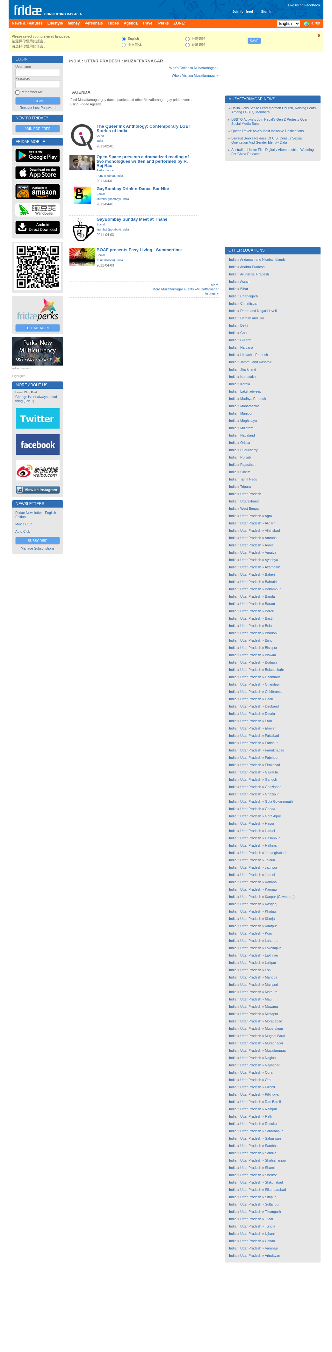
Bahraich (271, 582)
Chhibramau (274, 692)
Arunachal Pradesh (254, 274)
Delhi (244, 325)
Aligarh (270, 523)
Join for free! (242, 11)
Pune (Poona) (106, 175)
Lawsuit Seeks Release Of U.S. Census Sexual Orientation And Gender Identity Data (266, 140)
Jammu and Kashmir (255, 362)
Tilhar (269, 1219)
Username (23, 66)
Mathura (271, 992)
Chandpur (272, 684)
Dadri (269, 699)
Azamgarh (272, 567)
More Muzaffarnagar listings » (208, 289)
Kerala (245, 384)
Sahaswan (273, 1138)
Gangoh (271, 779)
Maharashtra (249, 406)
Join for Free (37, 129)
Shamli (270, 1168)
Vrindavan (272, 1255)
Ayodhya (271, 560)
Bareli (269, 611)
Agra (268, 516)
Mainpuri (271, 984)
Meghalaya (248, 421)
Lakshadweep (250, 391)
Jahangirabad (275, 853)
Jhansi (270, 875)
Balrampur (273, 589)
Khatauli (271, 911)
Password (22, 78)
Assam (245, 281)
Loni (268, 970)
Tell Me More (37, 328)
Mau (268, 999)
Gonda (270, 809)
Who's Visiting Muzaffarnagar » (195, 75)
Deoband (272, 706)
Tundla (270, 1226)
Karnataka (248, 377)
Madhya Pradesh (253, 399)
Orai (268, 1080)
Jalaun (270, 860)
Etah (268, 721)
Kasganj (271, 904)
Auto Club (22, 531)
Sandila (271, 1153)
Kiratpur (271, 926)
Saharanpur (274, 1131)
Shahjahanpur (275, 1160)
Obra (269, 1072)
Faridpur (271, 743)
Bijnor (269, 640)
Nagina (270, 1058)
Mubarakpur (274, 1028)
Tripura (245, 486)
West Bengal (249, 508)
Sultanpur (272, 1204)
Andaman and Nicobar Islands (262, 259)
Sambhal (271, 1146)
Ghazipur (272, 794)
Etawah (271, 728)
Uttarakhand (249, 501)
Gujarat (245, 340)
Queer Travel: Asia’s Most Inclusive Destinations (267, 131)
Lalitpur (270, 962)
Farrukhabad (274, 750)
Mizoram (246, 428)
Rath (268, 1116)
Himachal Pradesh (254, 355)
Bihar (244, 289)
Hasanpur (272, 838)
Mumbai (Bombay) (109, 199)
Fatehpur (272, 757)
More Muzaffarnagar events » (174, 289)
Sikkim (245, 472)
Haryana (246, 347)
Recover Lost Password (38, 108)
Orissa (245, 443)
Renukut (271, 1124)
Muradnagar (274, 1043)
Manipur (246, 413)
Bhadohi (271, 633)
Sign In (266, 11)
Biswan (270, 655)
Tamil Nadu (248, 479)
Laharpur (272, 941)
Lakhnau (271, 955)
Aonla (269, 545)
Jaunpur (271, 867)
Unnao (270, 1241)
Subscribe (37, 541)
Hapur (269, 823)
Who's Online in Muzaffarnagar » (194, 68)
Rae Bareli (273, 1102)
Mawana (271, 1006)
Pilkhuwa (272, 1094)
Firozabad (272, 765)
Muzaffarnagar (143, 61)
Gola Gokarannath (279, 801)
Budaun (271, 662)
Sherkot (271, 1175)
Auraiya (270, 552)
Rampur (271, 1109)
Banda (270, 596)
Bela (268, 626)
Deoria (270, 713)
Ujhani (270, 1233)
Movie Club (23, 524)
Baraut (270, 604)
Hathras (271, 845)
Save (254, 41)
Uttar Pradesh (102, 61)
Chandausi (273, 677)
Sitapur (270, 1197)
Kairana (271, 882)
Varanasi (271, 1248)
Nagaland (247, 435)
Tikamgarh (273, 1211)
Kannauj (271, 889)
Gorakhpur (273, 816)
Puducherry (249, 450)
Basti (269, 618)
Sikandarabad (275, 1190)
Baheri (270, 574)
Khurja (270, 919)
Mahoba (271, 977)
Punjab (245, 457)
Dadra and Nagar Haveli (258, 311)
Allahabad (272, 530)
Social (101, 194)
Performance (105, 170)
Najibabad (272, 1065)
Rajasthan (248, 464)
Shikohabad (274, 1182)
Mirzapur (271, 1014)
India (75, 61)
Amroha (271, 538)
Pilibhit (270, 1087)
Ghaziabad (273, 787)
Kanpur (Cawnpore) (280, 897)
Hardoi (270, 831)
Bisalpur (271, 648)
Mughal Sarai (275, 1036)
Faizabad (272, 735)
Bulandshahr (274, 670)
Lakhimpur (273, 948)
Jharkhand (248, 369)
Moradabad (273, 1021)
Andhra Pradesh (252, 267)
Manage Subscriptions (37, 548)
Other (100, 135)
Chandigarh (249, 296)
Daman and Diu (252, 318)
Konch (270, 933)
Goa (243, 333)
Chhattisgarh (249, 303)
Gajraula (271, 772)
